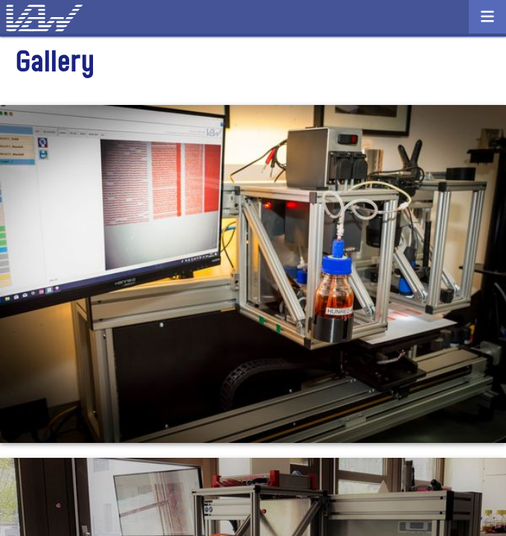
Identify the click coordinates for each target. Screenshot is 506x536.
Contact (253, 21)
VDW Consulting (63, 18)
